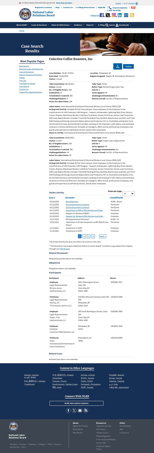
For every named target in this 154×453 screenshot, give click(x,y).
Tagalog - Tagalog (116, 381)
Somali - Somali (115, 378)
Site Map (13, 444)
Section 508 (101, 443)
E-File (117, 66)
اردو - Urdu (113, 384)
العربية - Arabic (30, 377)
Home (21, 30)
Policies (22, 444)
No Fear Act (14, 447)
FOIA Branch (64, 249)
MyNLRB (101, 7)
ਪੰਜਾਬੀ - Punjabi (87, 387)
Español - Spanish (31, 375)
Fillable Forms (102, 432)
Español (118, 3)
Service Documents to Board (77, 204)
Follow (128, 66)
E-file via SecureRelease (106, 439)
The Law (22, 80)
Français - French (59, 381)
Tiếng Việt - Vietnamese (119, 387)
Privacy (57, 444)
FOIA (50, 444)
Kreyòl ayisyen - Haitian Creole (65, 384)
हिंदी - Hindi (56, 387)
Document (69, 197)
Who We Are (24, 66)
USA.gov (42, 444)
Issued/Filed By (116, 197)
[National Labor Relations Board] (25, 14)
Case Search (24, 86)
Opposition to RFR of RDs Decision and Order (84, 210)
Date (52, 197)
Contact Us (68, 7)
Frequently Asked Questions (30, 92)
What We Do (78, 429)
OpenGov (32, 444)
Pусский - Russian (116, 375)
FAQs (57, 7)
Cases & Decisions (26, 72)
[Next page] (102, 236)
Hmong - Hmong (88, 375)
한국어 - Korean (87, 378)
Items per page (115, 191)
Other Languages (131, 3)
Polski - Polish (87, 381)
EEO (23, 447)
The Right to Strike (27, 83)
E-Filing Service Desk (86, 7)
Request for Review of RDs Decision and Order (84, 216)
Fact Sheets (101, 429)
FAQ (121, 429)
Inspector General (103, 426)
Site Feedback (125, 426)
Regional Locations (43, 7)
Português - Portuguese (91, 384)
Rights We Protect (80, 426)
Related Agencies (103, 436)
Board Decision (72, 201)
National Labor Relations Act (31, 69)
